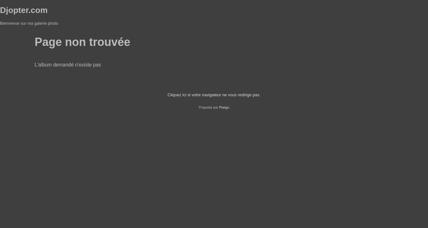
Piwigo (224, 107)
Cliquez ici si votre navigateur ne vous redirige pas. (214, 94)
